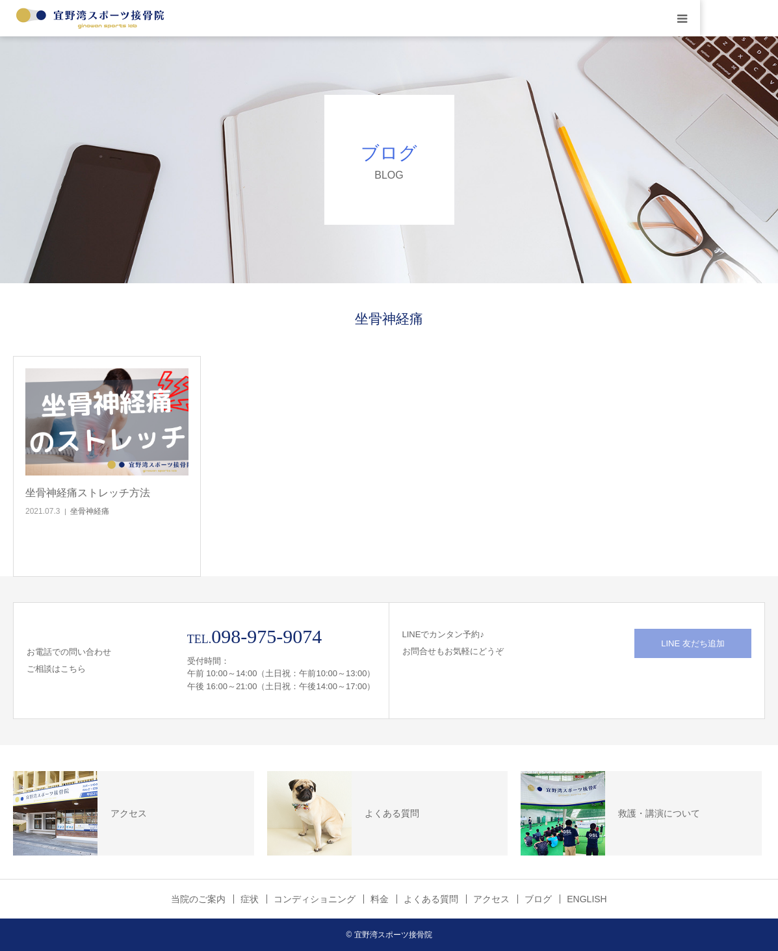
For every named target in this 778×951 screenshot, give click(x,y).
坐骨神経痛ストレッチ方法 (87, 492)
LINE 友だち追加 (693, 643)
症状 (249, 899)
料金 (379, 899)
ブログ (538, 899)
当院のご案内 (198, 899)
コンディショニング (315, 899)
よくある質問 (431, 899)
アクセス (491, 899)
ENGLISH (586, 899)
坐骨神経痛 (89, 511)
